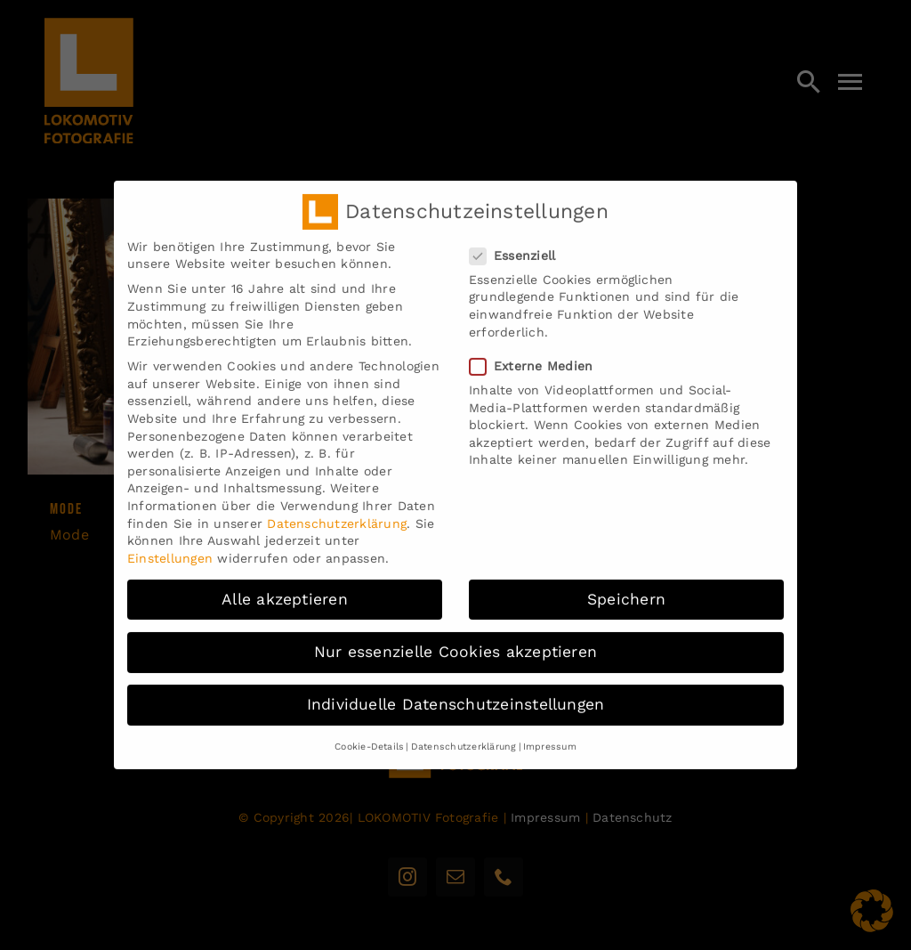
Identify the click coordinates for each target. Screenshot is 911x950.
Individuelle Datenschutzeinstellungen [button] (456, 694)
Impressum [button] (549, 737)
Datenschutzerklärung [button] (464, 737)
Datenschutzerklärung (337, 514)
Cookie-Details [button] (369, 737)
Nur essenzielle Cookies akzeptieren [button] (455, 642)
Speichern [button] (626, 589)
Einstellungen (170, 548)
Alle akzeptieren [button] (285, 589)
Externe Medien (538, 356)
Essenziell (519, 246)
